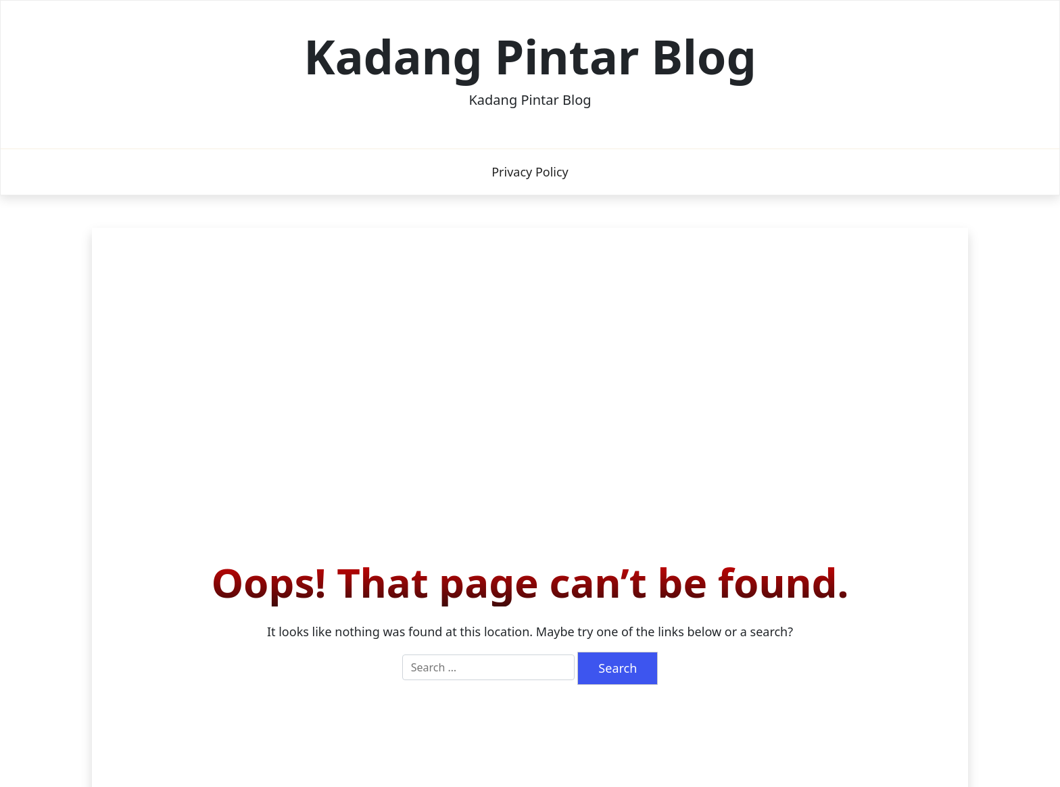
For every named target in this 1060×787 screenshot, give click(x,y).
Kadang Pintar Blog (530, 56)
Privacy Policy (530, 172)
